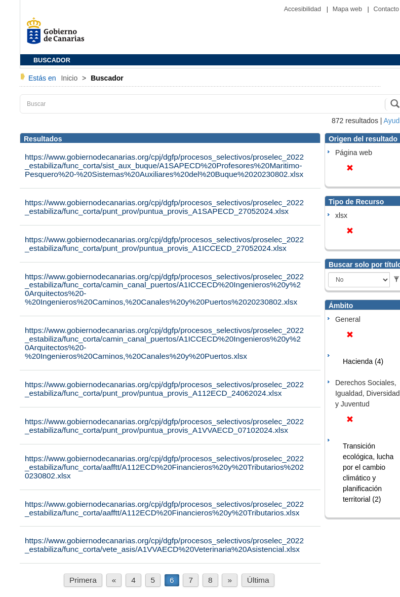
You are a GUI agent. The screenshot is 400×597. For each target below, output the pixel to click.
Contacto (386, 9)
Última (258, 580)
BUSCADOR (51, 60)
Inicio (70, 78)
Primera (83, 580)
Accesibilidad (303, 9)
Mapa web (348, 9)
